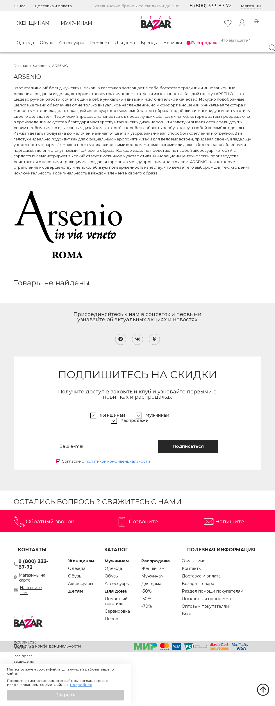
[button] (65, 695)
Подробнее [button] (81, 685)
